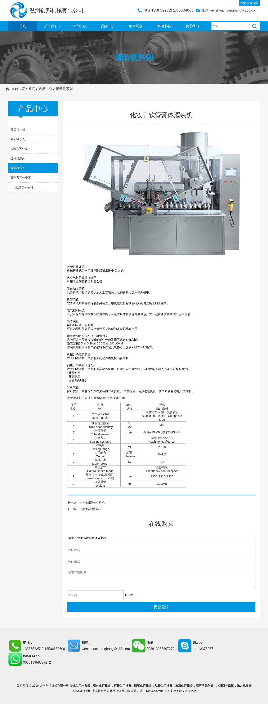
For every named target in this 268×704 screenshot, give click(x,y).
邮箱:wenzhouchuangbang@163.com (230, 10)
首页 (22, 26)
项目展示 (135, 26)
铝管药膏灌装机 (91, 509)
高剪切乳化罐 (204, 685)
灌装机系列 (64, 89)
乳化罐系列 (17, 139)
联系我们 (192, 26)
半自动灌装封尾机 (92, 502)
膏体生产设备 (102, 685)
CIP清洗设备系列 (21, 187)
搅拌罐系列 (17, 158)
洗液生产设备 (184, 685)
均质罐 (85, 685)
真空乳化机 (17, 129)
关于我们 (51, 26)
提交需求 (161, 607)
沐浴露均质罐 (225, 685)
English (253, 3)
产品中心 (79, 26)
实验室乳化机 (19, 148)
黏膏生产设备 (163, 685)
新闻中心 (164, 26)
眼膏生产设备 (143, 685)
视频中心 (107, 26)
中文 (243, 3)
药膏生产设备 (122, 685)
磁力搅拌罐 (244, 685)
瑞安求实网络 (188, 690)
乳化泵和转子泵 (20, 177)
